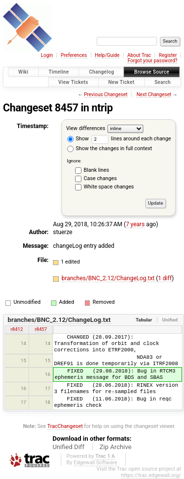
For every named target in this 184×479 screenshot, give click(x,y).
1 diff (165, 278)
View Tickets (73, 82)
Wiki (23, 72)
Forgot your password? (153, 60)
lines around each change (131, 138)
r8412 (17, 329)
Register (168, 55)
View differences (85, 128)
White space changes (109, 187)
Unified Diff (68, 447)
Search (163, 82)
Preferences (74, 55)
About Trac (139, 55)
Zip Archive (115, 447)
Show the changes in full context (109, 148)
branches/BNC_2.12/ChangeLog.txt (109, 278)
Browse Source (151, 72)
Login (47, 55)
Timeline (59, 72)
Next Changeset (153, 94)
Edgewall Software (95, 462)
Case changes (100, 178)
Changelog (101, 72)
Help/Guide (107, 55)
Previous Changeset (106, 94)
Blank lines (96, 170)
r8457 (41, 329)
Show (78, 138)
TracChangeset (64, 426)
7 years (135, 224)
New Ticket (121, 82)
